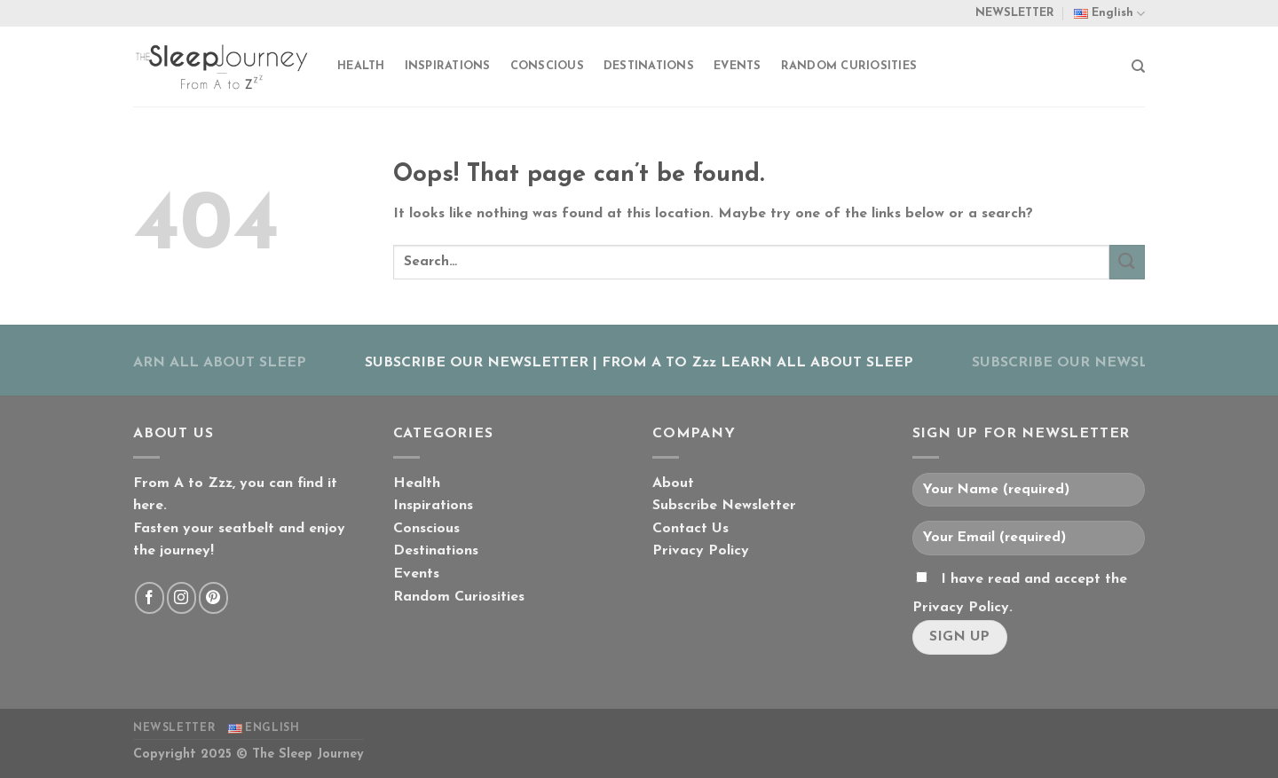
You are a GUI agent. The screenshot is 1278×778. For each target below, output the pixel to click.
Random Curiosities (849, 66)
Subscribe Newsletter (724, 506)
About (673, 483)
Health (361, 66)
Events (737, 66)
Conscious (547, 66)
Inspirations (448, 66)
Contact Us (690, 529)
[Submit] (1127, 262)
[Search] (1138, 66)
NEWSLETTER (1014, 13)
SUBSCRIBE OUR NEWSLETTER (476, 363)
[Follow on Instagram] (181, 598)
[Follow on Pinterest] (213, 598)
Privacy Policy (700, 551)
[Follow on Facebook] (149, 598)
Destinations (649, 66)
